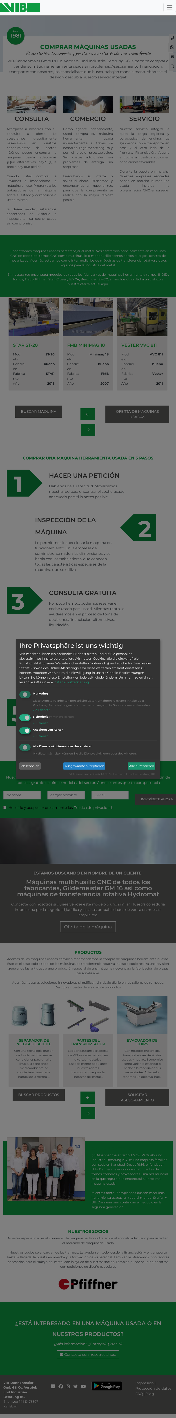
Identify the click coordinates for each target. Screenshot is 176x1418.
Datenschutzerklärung (71, 682)
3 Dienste (41, 710)
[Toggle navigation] (169, 7)
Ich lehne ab (29, 766)
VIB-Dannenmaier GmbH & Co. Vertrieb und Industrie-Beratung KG (112, 774)
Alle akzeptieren (141, 766)
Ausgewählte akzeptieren (84, 766)
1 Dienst (40, 723)
